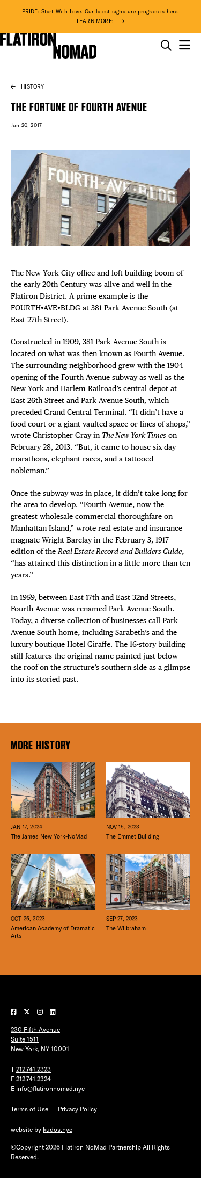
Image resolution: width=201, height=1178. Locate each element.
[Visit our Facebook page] (14, 1012)
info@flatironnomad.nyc (50, 1089)
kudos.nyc (57, 1129)
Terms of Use (29, 1109)
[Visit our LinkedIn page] (53, 1012)
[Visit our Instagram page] (40, 1012)
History (32, 86)
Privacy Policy (77, 1109)
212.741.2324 (33, 1079)
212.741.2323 (33, 1069)
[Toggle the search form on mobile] (166, 45)
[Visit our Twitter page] (28, 1012)
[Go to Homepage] (48, 45)
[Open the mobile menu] (184, 45)
